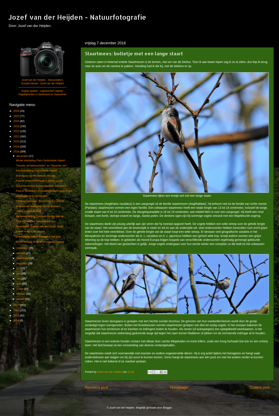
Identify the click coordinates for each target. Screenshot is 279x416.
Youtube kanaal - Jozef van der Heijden (42, 83)
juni (19, 273)
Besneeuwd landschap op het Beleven (38, 206)
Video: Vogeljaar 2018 (28, 211)
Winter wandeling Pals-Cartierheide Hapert (40, 160)
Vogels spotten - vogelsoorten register (42, 90)
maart (20, 288)
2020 (16, 141)
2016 (16, 310)
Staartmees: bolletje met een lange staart (39, 226)
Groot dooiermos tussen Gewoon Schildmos (41, 185)
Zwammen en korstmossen (31, 196)
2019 (16, 146)
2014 (16, 320)
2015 (16, 315)
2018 (16, 151)
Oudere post (260, 387)
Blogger (167, 407)
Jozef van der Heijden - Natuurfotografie (77, 17)
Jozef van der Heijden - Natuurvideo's (42, 79)
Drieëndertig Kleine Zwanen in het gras (38, 236)
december (23, 156)
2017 (16, 305)
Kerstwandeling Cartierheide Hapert (36, 170)
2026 (16, 111)
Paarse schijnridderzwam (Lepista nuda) (39, 180)
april (19, 283)
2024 (16, 121)
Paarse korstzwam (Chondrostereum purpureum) (44, 190)
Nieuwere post (96, 387)
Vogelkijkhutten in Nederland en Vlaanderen (42, 94)
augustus (22, 263)
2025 (16, 116)
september (23, 258)
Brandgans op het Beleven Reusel (35, 175)
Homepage (179, 387)
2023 (16, 126)
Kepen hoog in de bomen (30, 231)
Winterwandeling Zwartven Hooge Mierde (39, 216)
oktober (21, 253)
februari (21, 293)
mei (19, 278)
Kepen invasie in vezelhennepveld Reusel (40, 241)
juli (18, 268)
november (23, 248)
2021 (16, 136)
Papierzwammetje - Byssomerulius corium (40, 201)
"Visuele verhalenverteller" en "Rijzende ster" (41, 165)
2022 (16, 131)
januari (21, 299)
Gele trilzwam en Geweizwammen (35, 221)
